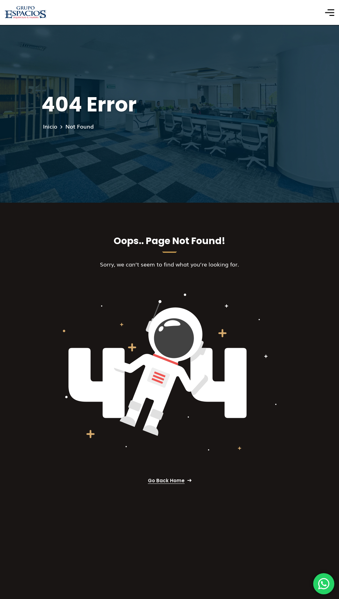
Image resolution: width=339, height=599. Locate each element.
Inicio (50, 126)
